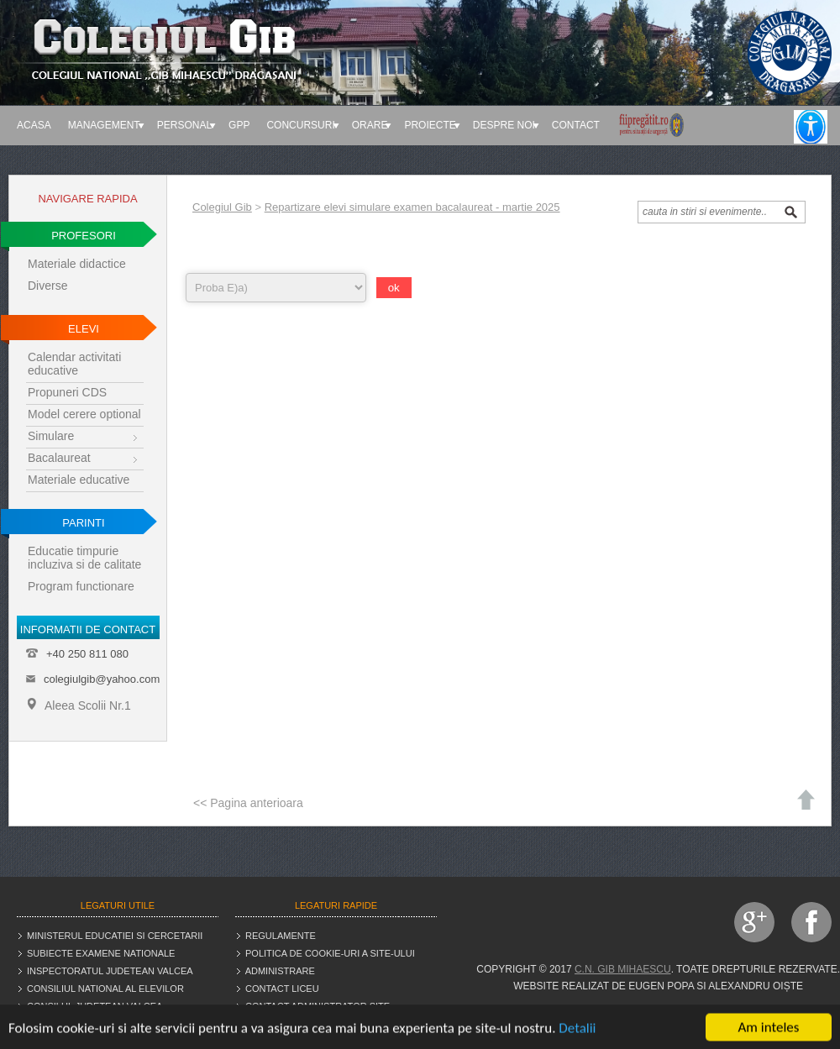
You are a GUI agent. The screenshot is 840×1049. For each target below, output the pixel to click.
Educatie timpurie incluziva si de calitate (84, 557)
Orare (370, 125)
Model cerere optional (84, 414)
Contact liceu (282, 988)
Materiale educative (78, 479)
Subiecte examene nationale (101, 953)
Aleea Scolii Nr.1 (79, 705)
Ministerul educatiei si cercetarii (114, 936)
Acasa (34, 125)
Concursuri (300, 125)
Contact (576, 125)
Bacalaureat (59, 457)
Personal (184, 125)
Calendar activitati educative (74, 363)
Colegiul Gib (222, 207)
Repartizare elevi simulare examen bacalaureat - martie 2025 (412, 207)
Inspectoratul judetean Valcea (110, 971)
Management (104, 125)
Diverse (47, 285)
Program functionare (81, 586)
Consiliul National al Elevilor (105, 988)
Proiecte (429, 125)
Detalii (577, 1032)
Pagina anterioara (256, 803)
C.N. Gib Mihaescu (623, 969)
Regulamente (280, 936)
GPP (238, 125)
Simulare (51, 436)
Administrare (280, 971)
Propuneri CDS (67, 392)
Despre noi (504, 125)
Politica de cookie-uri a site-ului (330, 953)
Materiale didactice (77, 263)
